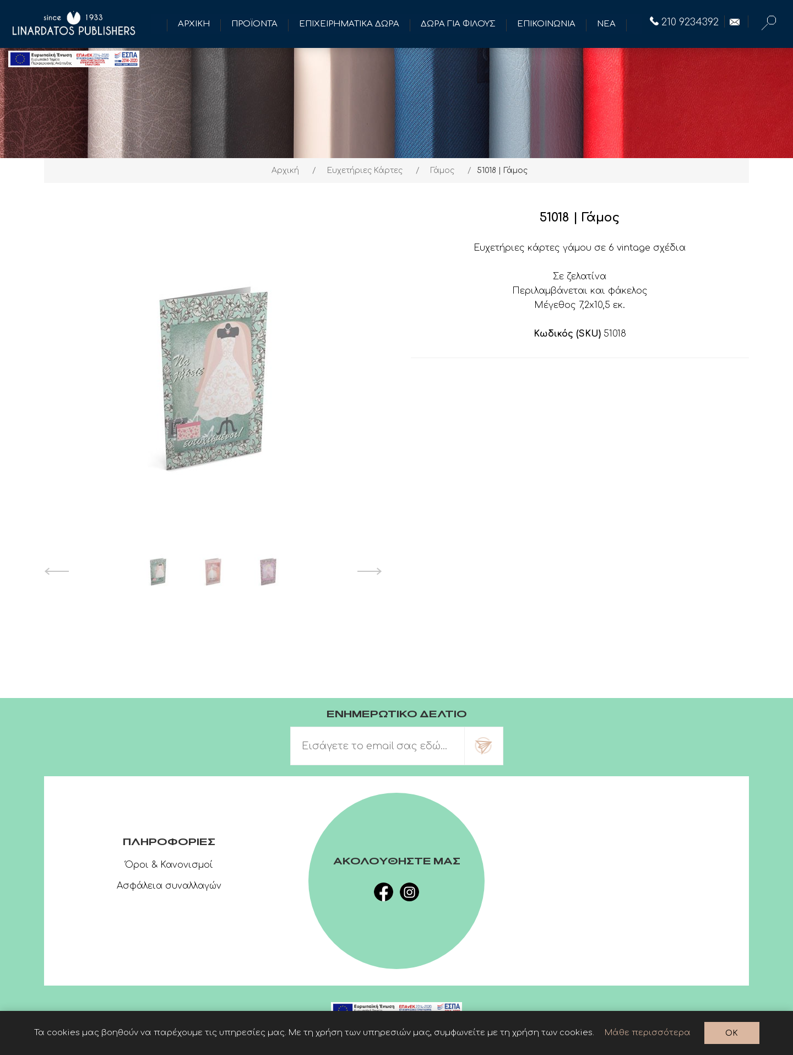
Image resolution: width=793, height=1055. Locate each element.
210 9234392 (684, 22)
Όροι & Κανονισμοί (169, 865)
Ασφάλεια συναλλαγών (169, 886)
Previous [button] (56, 571)
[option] (158, 571)
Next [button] (369, 571)
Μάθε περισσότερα (648, 1032)
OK (731, 1033)
